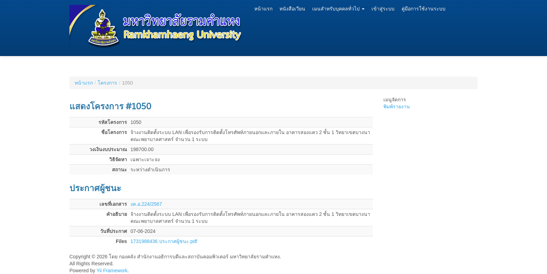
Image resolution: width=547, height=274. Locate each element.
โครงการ (107, 83)
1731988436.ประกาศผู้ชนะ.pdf (163, 241)
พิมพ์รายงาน (396, 106)
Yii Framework (112, 270)
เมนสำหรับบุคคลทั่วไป (338, 9)
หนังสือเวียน (292, 9)
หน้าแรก (263, 9)
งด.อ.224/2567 (146, 204)
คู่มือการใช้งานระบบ (423, 9)
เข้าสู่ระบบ (383, 9)
